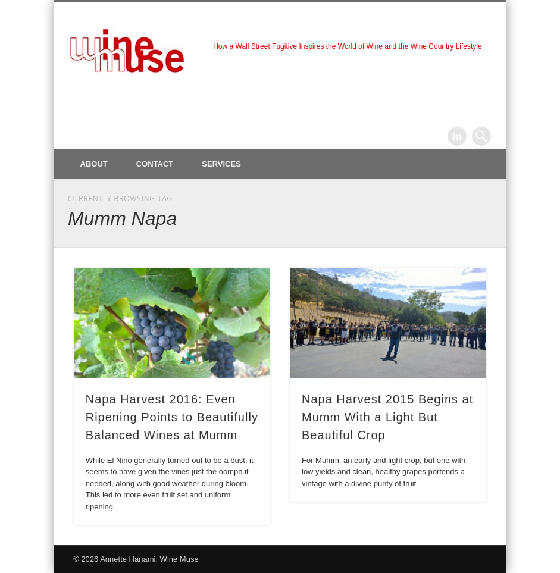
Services (221, 163)
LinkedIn (457, 136)
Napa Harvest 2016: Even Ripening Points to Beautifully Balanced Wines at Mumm (172, 417)
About (94, 163)
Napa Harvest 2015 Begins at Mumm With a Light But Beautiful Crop (387, 417)
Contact (155, 163)
